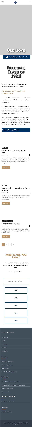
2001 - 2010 (4, 147)
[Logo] (16, 2)
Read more (5, 167)
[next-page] (13, 244)
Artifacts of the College (7, 221)
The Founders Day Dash (11, 224)
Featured (4, 185)
